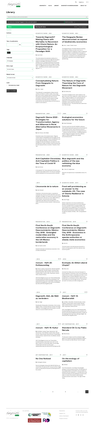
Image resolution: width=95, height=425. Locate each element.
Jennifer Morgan (47, 270)
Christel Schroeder (78, 302)
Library (56, 5)
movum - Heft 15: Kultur (47, 328)
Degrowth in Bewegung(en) (69, 5)
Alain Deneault (40, 190)
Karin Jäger (39, 302)
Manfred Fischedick (40, 271)
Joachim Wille (46, 273)
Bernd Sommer (50, 334)
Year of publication (82, 26)
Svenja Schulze (48, 268)
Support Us (62, 413)
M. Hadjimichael (70, 169)
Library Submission (64, 416)
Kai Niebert (39, 331)
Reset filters (9, 29)
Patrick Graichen (55, 271)
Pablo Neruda (66, 333)
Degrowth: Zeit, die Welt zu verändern (47, 297)
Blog (50, 5)
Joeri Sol (65, 243)
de (86, 2)
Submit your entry (70, 22)
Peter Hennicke (48, 271)
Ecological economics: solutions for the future (73, 118)
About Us (83, 5)
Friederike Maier (39, 273)
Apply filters (11, 90)
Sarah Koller (39, 55)
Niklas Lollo (66, 268)
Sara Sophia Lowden (41, 245)
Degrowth (43, 5)
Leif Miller (66, 302)
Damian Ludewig (40, 268)
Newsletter (62, 410)
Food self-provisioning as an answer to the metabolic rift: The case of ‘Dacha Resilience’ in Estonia (74, 191)
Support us (81, 2)
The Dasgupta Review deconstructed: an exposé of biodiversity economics (74, 39)
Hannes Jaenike (77, 303)
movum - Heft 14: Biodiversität (70, 297)
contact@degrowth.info (13, 418)
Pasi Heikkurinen (67, 91)
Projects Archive (63, 418)
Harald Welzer (57, 334)
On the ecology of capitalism (70, 359)
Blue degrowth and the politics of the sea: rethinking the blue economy (73, 162)
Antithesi (65, 364)
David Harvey (40, 167)
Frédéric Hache (73, 45)
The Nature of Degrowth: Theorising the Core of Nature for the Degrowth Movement (74, 84)
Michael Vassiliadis (56, 268)
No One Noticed (43, 358)
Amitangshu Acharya (41, 362)
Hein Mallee (46, 132)
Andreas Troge (46, 331)
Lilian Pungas (66, 199)
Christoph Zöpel (55, 270)
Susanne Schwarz (42, 274)
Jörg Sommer (52, 331)
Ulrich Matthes (45, 332)
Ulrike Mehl (70, 302)
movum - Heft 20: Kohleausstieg (44, 264)
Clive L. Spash (67, 45)
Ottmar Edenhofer (39, 270)
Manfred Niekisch (69, 305)
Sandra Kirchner (73, 306)
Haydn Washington (68, 123)
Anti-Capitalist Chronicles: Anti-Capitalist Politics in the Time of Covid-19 (48, 161)
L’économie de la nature (47, 186)
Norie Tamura (40, 132)
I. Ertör (65, 169)
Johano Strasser (43, 334)
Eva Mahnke (53, 335)
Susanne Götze (70, 303)
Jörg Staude (52, 273)
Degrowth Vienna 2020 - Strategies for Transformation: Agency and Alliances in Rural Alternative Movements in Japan (48, 123)
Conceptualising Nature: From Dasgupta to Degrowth (47, 83)
